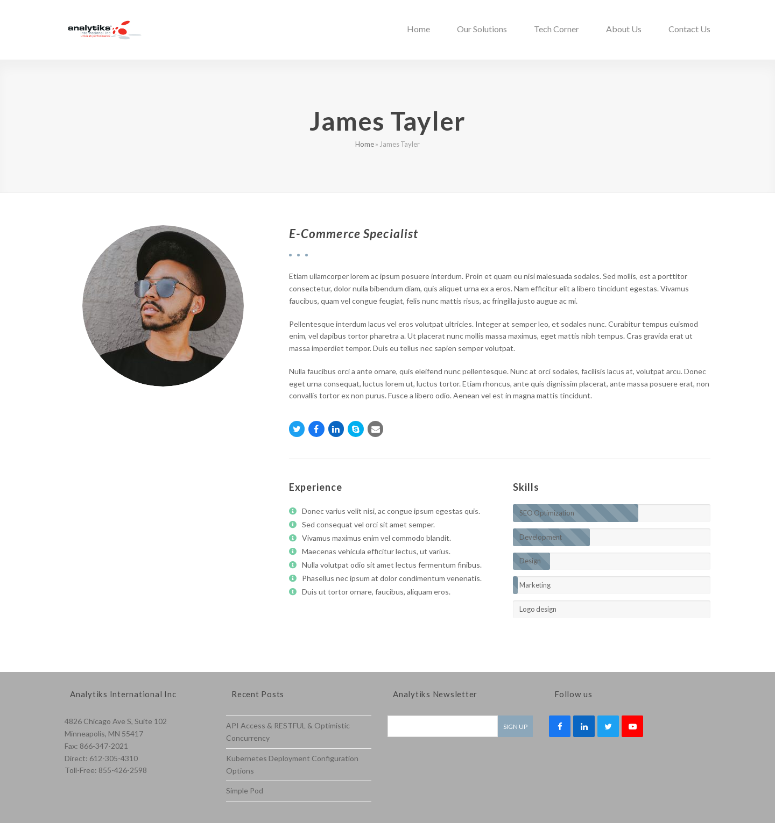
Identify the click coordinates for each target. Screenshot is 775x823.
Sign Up (515, 726)
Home (364, 144)
